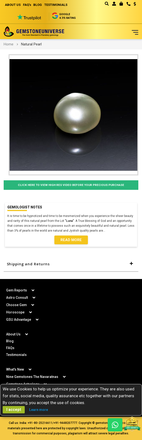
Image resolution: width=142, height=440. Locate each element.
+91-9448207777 (65, 423)
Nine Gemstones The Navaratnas (32, 377)
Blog (10, 341)
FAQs (10, 348)
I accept (13, 409)
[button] (133, 4)
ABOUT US (13, 5)
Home (8, 44)
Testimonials (16, 355)
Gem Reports (16, 290)
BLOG (38, 5)
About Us (13, 334)
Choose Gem (16, 305)
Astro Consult (17, 298)
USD (135, 4)
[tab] (71, 264)
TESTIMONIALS (56, 5)
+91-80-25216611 (40, 423)
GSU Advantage (18, 320)
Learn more (38, 410)
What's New (15, 369)
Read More (71, 240)
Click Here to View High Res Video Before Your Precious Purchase (71, 185)
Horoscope (15, 312)
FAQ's (27, 5)
